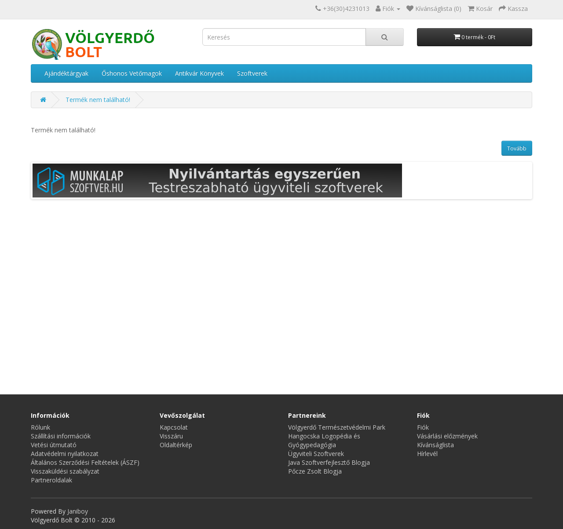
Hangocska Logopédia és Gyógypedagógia (324, 440)
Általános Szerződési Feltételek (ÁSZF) (85, 462)
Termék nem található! (98, 99)
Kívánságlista (435, 445)
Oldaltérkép (176, 445)
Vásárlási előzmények (447, 436)
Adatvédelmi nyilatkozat (65, 453)
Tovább (516, 148)
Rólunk (40, 427)
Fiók (423, 427)
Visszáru (171, 436)
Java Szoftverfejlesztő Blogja (329, 462)
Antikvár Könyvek (199, 73)
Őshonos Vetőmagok (132, 73)
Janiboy (77, 511)
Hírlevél (427, 453)
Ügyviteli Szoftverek (316, 453)
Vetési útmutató (54, 445)
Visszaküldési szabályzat (65, 471)
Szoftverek (252, 73)
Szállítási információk (61, 436)
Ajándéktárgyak (66, 73)
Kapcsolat (174, 427)
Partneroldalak (51, 480)
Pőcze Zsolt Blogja (315, 471)
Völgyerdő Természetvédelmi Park (336, 427)
